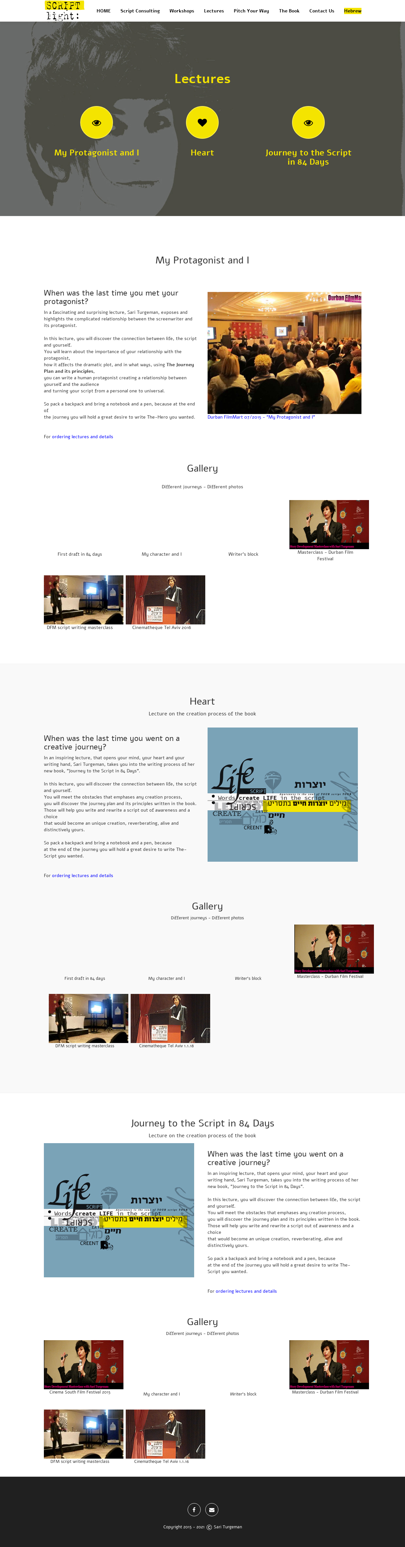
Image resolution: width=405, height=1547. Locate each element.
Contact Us (321, 11)
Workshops (182, 11)
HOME (104, 11)
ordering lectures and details (82, 437)
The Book (289, 11)
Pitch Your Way (251, 11)
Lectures (214, 11)
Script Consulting (140, 11)
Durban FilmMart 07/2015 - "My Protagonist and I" (261, 417)
